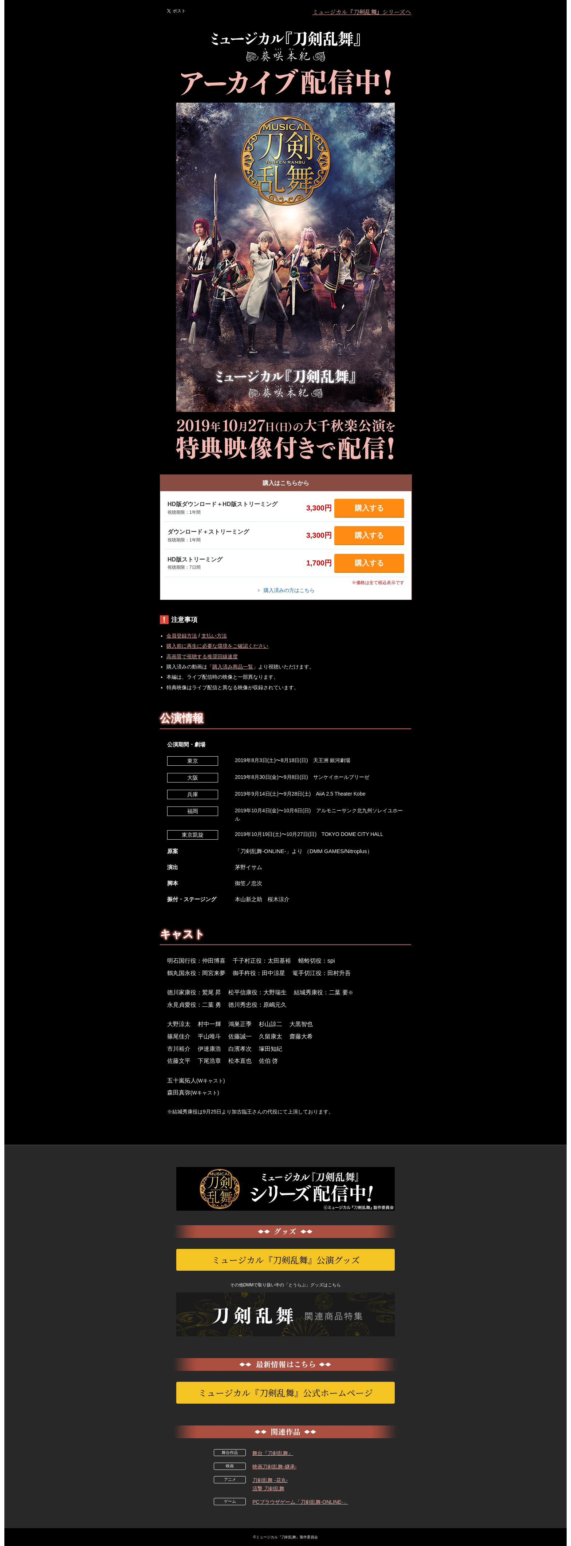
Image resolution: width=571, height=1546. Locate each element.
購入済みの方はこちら (286, 590)
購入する (369, 508)
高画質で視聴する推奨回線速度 (202, 656)
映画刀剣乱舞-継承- (274, 1467)
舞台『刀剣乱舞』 (272, 1453)
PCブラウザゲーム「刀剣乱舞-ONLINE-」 (300, 1502)
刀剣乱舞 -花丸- (270, 1480)
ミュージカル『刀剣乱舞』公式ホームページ (285, 1392)
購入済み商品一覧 (232, 667)
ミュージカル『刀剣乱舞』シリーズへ (361, 12)
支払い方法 (214, 636)
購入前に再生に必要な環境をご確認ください (217, 646)
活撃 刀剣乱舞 (268, 1488)
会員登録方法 (181, 636)
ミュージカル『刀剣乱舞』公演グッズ (286, 1259)
